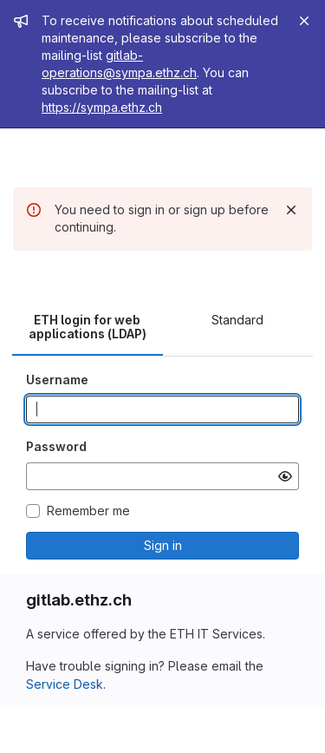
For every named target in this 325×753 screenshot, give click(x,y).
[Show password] (285, 476)
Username (57, 379)
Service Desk (64, 684)
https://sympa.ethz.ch (102, 107)
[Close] (304, 20)
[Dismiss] (291, 210)
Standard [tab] (237, 319)
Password (56, 446)
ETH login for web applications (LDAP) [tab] (87, 326)
